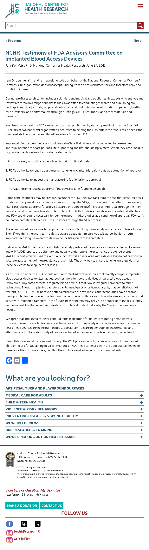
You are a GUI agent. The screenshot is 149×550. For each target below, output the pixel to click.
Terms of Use (37, 470)
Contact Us (52, 505)
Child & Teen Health (74, 402)
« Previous (13, 40)
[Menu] (140, 6)
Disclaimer (22, 470)
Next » (139, 40)
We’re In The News (74, 422)
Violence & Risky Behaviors (74, 409)
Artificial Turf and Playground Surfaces (44, 388)
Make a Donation (22, 505)
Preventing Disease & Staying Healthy (74, 415)
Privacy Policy (55, 470)
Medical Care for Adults (74, 395)
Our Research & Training (74, 429)
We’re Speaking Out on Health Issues (74, 436)
